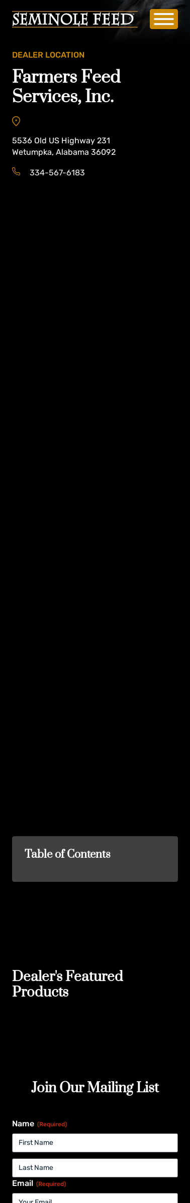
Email (39, 1183)
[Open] (164, 19)
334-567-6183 (57, 172)
